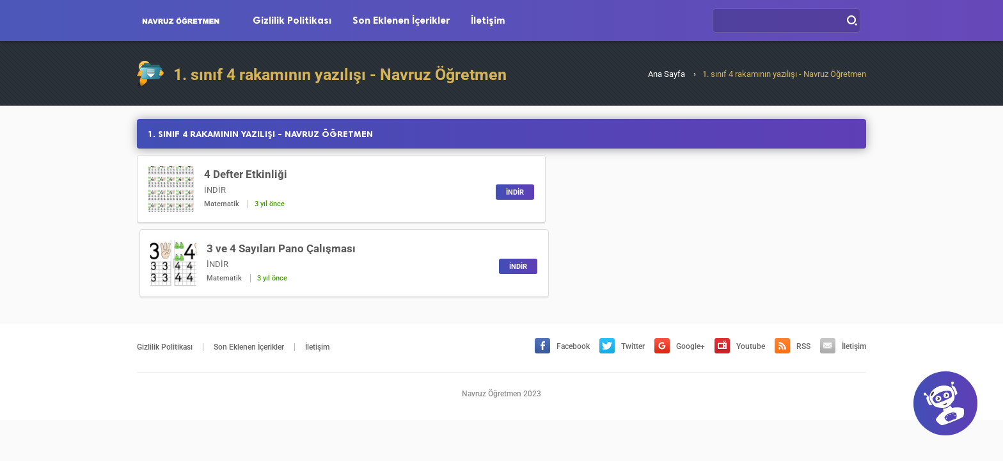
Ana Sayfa (666, 74)
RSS (792, 272)
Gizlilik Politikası (292, 20)
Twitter (622, 272)
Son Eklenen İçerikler (401, 20)
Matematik (221, 203)
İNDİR (468, 192)
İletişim (488, 20)
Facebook (562, 272)
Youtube (740, 272)
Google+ (679, 272)
